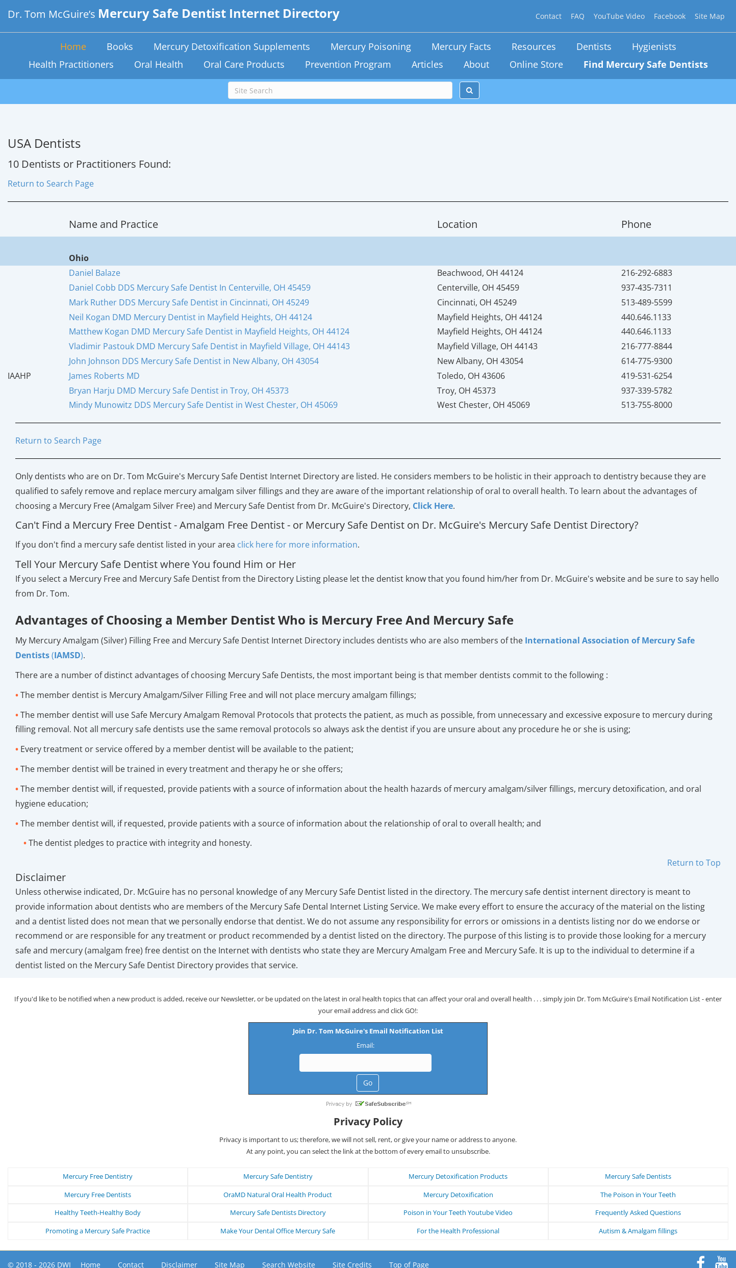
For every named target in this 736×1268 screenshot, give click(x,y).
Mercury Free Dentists (97, 1162)
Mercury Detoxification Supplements (232, 46)
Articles (427, 64)
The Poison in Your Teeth (638, 1162)
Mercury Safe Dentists (638, 1144)
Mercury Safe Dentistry (278, 1144)
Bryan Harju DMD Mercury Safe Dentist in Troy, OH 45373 (179, 390)
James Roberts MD (104, 375)
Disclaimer (179, 1233)
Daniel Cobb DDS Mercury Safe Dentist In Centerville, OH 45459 (190, 287)
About (476, 64)
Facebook (670, 16)
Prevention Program (348, 64)
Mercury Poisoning (371, 46)
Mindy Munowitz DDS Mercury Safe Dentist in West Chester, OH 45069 (203, 404)
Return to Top (694, 862)
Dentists (594, 46)
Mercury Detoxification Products (458, 1144)
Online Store (536, 64)
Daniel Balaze (94, 272)
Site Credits (352, 1233)
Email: (285, 1048)
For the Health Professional (458, 1198)
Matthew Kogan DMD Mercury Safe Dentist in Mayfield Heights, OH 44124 (209, 331)
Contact (549, 16)
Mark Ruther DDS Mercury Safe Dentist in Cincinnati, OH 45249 (189, 302)
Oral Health (158, 64)
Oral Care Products (244, 64)
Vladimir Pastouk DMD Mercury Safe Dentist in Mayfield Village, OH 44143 (209, 346)
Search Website (288, 1233)
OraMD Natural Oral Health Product (277, 1162)
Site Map (710, 16)
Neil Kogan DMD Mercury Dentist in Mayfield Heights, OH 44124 (190, 317)
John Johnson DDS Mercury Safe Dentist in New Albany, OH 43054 (194, 361)
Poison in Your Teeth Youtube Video (458, 1180)
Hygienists (654, 46)
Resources (534, 46)
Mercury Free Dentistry (98, 1144)
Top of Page (409, 1233)
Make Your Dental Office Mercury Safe (277, 1198)
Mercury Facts (461, 46)
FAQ (578, 16)
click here (297, 544)
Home (73, 46)
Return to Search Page (51, 183)
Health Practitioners (71, 64)
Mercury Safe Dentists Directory (278, 1180)
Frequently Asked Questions (638, 1180)
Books (120, 46)
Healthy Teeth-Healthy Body (98, 1180)
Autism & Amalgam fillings (638, 1198)
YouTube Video (619, 16)
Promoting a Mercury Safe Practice (97, 1198)
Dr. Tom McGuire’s (174, 14)
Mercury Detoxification (458, 1162)
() (66, 655)
